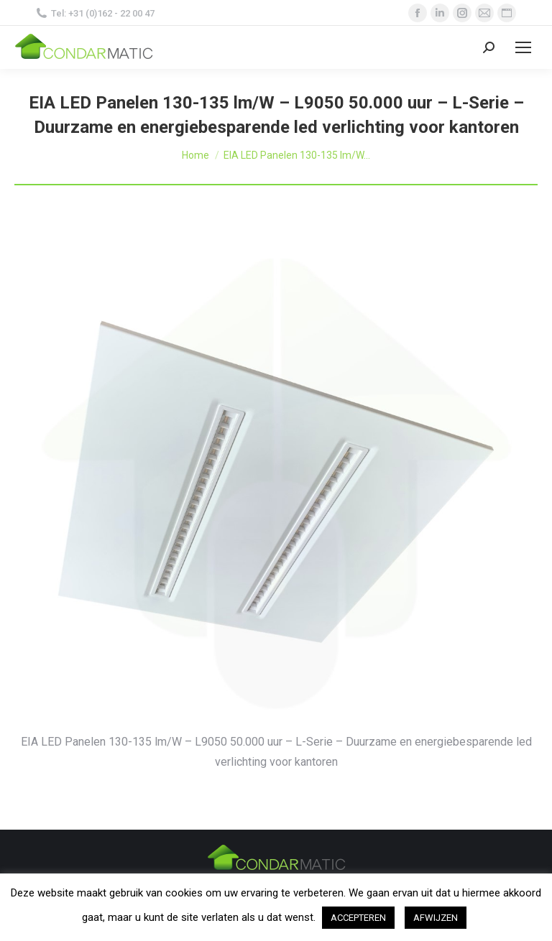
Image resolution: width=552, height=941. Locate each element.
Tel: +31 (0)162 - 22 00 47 (95, 13)
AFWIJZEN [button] (435, 917)
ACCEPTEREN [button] (358, 917)
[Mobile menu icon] (523, 47)
